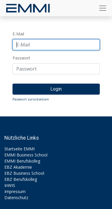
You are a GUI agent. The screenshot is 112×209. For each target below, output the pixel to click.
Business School (32, 155)
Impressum (15, 191)
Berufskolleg (28, 161)
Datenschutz (16, 197)
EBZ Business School (24, 173)
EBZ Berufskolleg (20, 179)
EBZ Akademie (18, 167)
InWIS (9, 185)
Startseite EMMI (19, 149)
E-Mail (18, 34)
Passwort (21, 58)
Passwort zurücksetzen (31, 99)
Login (56, 89)
